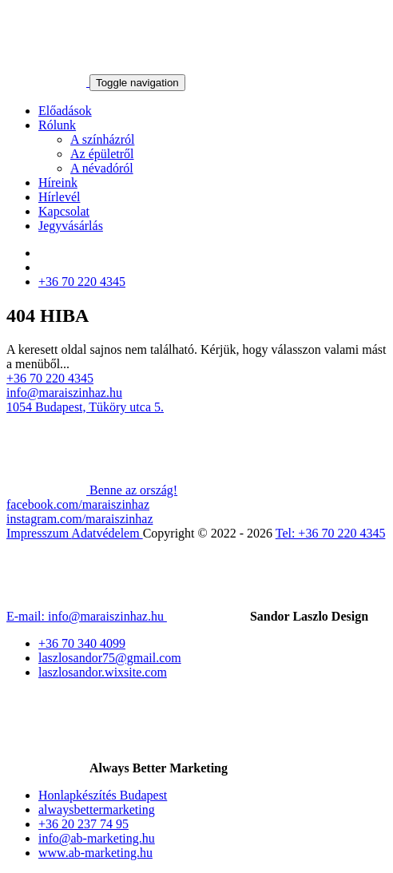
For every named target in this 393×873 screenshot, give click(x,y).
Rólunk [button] (57, 125)
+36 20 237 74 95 (83, 824)
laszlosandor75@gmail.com (109, 658)
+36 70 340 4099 (81, 643)
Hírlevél (59, 197)
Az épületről (102, 154)
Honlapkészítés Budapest (102, 795)
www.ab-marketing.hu (95, 852)
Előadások (65, 110)
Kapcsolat (63, 211)
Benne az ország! (91, 490)
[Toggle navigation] (137, 82)
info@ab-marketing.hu (96, 838)
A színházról (102, 139)
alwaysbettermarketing (96, 809)
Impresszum (38, 533)
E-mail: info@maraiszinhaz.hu (86, 616)
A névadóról (101, 168)
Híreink (57, 182)
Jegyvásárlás (70, 225)
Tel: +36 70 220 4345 (331, 533)
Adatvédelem (106, 533)
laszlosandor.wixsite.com (102, 672)
